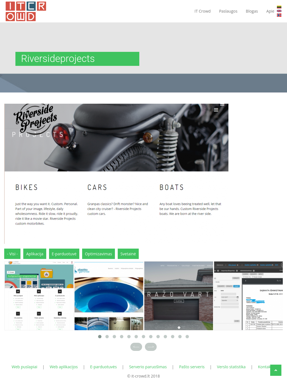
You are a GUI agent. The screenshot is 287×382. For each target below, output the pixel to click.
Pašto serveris (192, 366)
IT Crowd (203, 11)
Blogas (252, 11)
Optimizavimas (98, 253)
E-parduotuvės (103, 366)
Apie (270, 11)
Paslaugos (228, 11)
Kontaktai (266, 366)
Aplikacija (34, 253)
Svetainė (128, 253)
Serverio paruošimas (148, 366)
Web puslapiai (25, 366)
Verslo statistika (231, 366)
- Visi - (12, 253)
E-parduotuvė (64, 253)
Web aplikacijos (64, 366)
